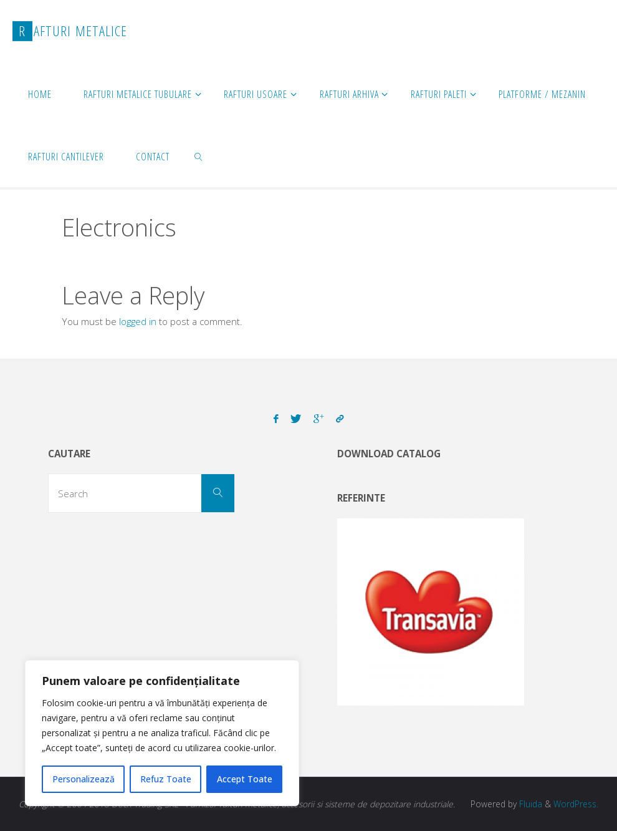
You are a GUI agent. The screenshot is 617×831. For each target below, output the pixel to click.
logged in (137, 321)
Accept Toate (244, 779)
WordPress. (575, 804)
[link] (199, 156)
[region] (162, 733)
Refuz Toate (165, 779)
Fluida (529, 804)
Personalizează (83, 779)
